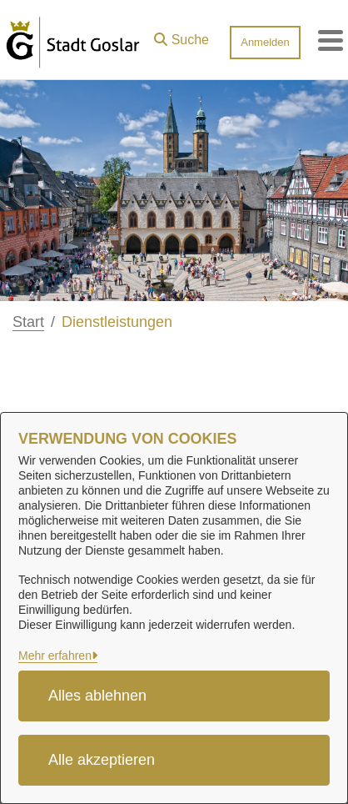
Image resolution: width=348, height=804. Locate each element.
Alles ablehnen (97, 695)
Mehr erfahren (55, 655)
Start (28, 322)
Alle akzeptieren (101, 759)
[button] (181, 36)
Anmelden (265, 42)
